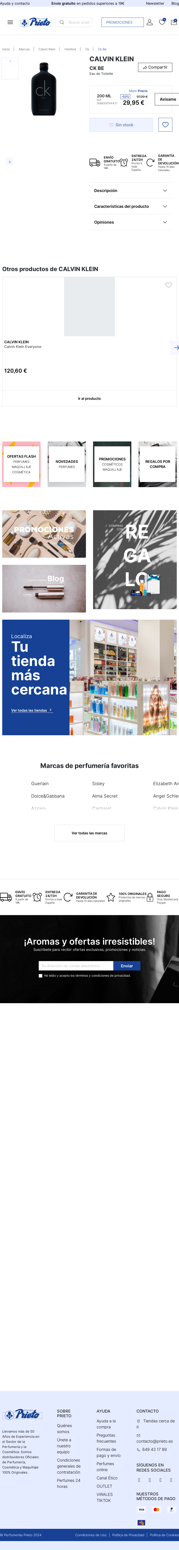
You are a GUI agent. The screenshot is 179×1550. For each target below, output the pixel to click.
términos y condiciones (92, 975)
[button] (174, 22)
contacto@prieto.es (154, 1441)
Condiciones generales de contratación (69, 1466)
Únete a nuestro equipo (64, 1446)
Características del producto (121, 206)
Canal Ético (107, 1478)
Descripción (105, 190)
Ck (87, 49)
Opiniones (104, 222)
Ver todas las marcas (89, 833)
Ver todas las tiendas (32, 710)
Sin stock (121, 125)
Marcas (24, 49)
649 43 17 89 (154, 1449)
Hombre (70, 49)
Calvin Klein (47, 49)
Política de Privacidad (128, 1535)
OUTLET (104, 1486)
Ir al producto (89, 398)
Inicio (6, 49)
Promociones (124, 22)
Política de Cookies (164, 1535)
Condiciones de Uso (91, 1535)
